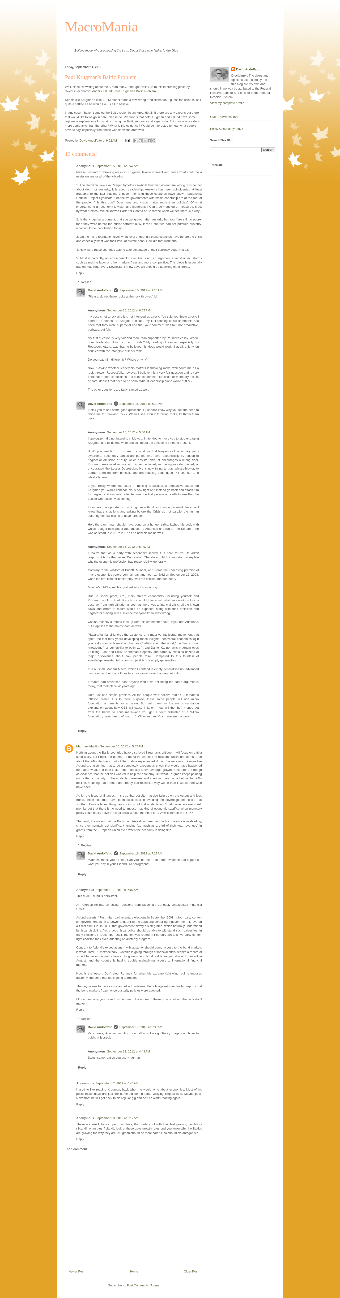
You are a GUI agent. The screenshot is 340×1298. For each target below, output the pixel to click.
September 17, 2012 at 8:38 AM (140, 1027)
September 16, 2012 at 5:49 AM (128, 546)
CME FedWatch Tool (224, 117)
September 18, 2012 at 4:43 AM (128, 1051)
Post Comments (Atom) (143, 1285)
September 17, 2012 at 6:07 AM (116, 890)
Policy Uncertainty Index (226, 128)
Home (134, 1271)
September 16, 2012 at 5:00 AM (128, 432)
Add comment (77, 1149)
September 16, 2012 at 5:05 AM (121, 746)
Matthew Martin (87, 746)
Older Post (191, 1271)
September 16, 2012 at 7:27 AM (140, 853)
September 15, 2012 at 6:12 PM (140, 403)
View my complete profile (227, 103)
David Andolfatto (100, 290)
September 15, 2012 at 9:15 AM (140, 290)
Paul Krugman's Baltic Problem (135, 91)
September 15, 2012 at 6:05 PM (128, 310)
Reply (80, 273)
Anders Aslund (102, 91)
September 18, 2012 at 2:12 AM (116, 1118)
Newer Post (76, 1271)
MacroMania (101, 26)
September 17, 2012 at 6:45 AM (116, 1083)
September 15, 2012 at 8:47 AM (116, 166)
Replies (86, 282)
